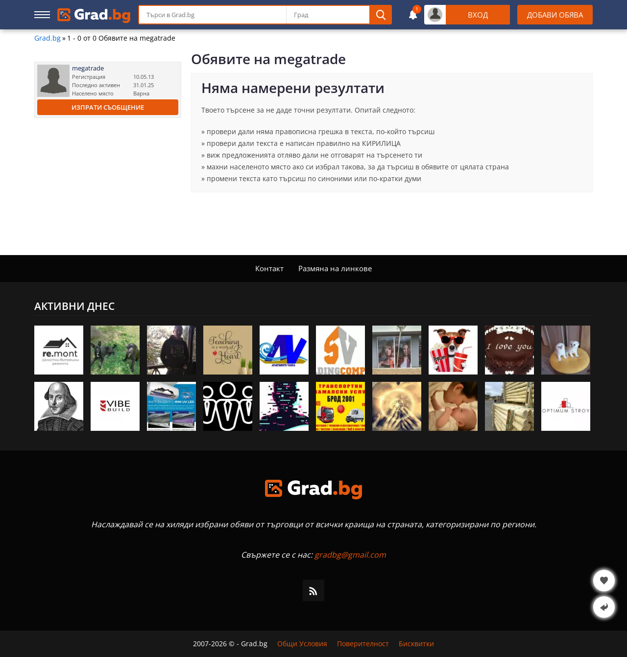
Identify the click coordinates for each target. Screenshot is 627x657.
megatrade (88, 68)
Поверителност (363, 643)
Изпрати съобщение (108, 107)
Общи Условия (302, 643)
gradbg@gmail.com (350, 554)
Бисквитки (416, 643)
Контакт (269, 268)
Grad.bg (47, 38)
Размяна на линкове (335, 268)
